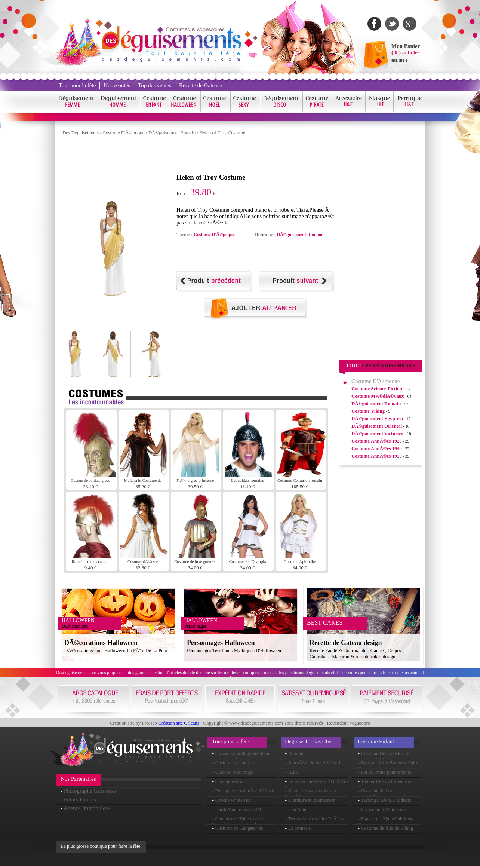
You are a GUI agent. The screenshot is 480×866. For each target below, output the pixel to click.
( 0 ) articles (405, 52)
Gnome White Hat (233, 800)
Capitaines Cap (230, 781)
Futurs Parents (80, 799)
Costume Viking (368, 411)
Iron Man (297, 809)
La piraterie (299, 828)
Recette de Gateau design (346, 642)
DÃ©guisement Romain (172, 132)
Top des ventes (154, 85)
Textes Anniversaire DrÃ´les (316, 818)
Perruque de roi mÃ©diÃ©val (244, 790)
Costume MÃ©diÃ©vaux (377, 396)
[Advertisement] (193, 156)
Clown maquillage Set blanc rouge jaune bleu (241, 756)
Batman (295, 753)
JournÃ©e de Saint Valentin (315, 762)
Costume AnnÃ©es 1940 (376, 448)
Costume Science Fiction (376, 388)
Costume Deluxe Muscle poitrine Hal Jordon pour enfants (389, 756)
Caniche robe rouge (234, 772)
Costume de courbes (235, 762)
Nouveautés (117, 85)
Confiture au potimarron (311, 800)
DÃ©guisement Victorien (377, 433)
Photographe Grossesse (90, 791)
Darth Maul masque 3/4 (238, 809)
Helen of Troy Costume (222, 132)
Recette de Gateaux (201, 85)
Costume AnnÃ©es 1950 (376, 456)
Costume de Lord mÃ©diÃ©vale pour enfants (385, 793)
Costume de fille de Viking (387, 828)
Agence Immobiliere (87, 808)
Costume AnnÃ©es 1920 (376, 441)
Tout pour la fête (77, 85)
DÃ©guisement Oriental (376, 426)
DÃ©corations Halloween (101, 642)
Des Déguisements (80, 132)
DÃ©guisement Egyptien (377, 418)
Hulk (293, 772)
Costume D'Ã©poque (123, 132)
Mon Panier (405, 46)
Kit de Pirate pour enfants (386, 772)
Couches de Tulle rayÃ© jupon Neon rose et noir (238, 821)
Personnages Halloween (221, 642)
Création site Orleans (178, 723)
